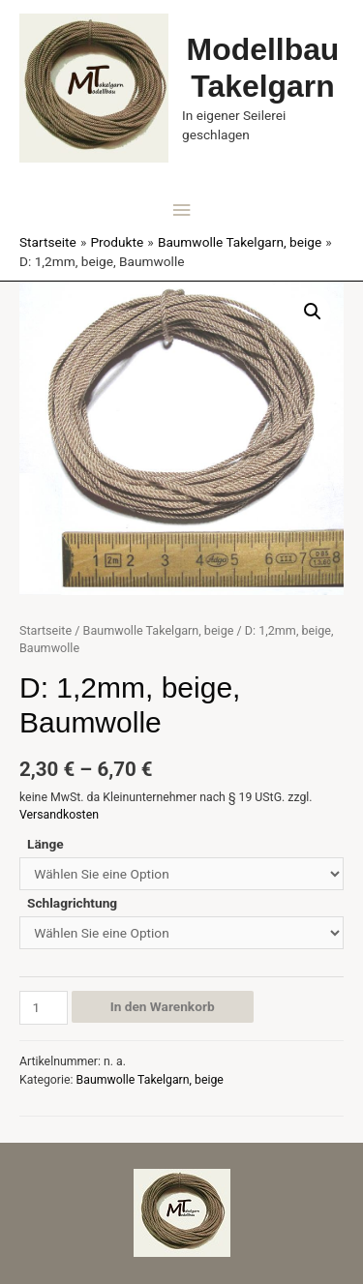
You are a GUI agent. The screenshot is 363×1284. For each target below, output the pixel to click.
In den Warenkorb (162, 1006)
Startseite (45, 630)
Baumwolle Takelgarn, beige (158, 630)
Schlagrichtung (72, 903)
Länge (45, 843)
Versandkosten (59, 814)
